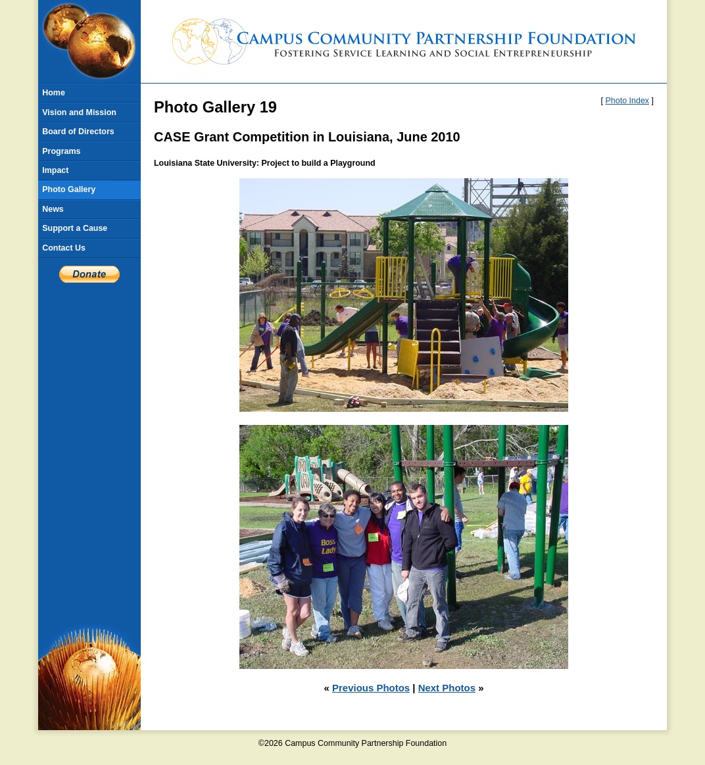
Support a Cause (74, 228)
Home (53, 92)
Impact (55, 170)
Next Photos (446, 687)
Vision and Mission (79, 112)
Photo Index (628, 100)
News (53, 209)
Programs (61, 151)
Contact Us (63, 248)
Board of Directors (78, 131)
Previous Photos (371, 687)
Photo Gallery (68, 189)
